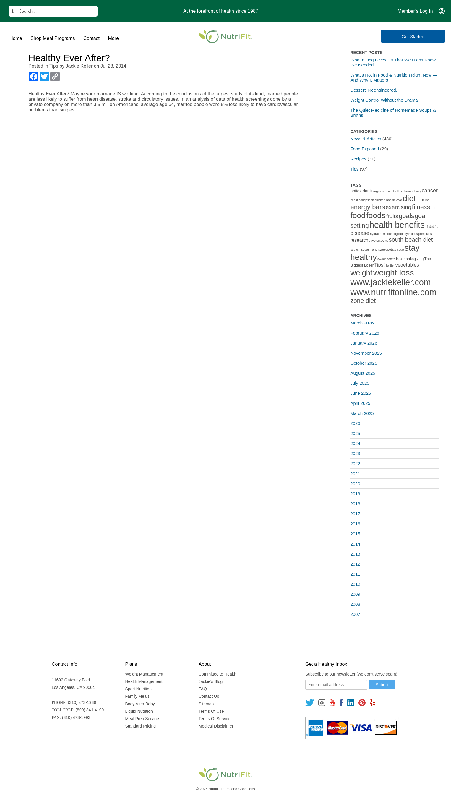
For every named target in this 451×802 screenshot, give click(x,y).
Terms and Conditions (238, 789)
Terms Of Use (211, 711)
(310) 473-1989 (82, 702)
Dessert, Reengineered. (373, 89)
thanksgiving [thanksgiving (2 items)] (413, 258)
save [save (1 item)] (372, 240)
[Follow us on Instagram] (321, 702)
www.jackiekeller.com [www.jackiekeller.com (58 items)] (390, 282)
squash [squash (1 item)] (355, 249)
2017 (355, 513)
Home (15, 38)
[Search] (53, 11)
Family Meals (137, 696)
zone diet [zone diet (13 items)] (363, 300)
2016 (355, 523)
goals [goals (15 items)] (406, 216)
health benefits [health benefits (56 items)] (397, 225)
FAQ (203, 688)
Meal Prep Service (142, 718)
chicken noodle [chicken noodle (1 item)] (385, 200)
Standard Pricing (140, 726)
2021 (355, 473)
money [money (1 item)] (403, 234)
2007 (355, 614)
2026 (355, 423)
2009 (355, 594)
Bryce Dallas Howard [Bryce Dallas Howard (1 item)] (399, 191)
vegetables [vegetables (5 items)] (407, 265)
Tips (53, 66)
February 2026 (364, 332)
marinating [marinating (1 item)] (390, 234)
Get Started (418, 36)
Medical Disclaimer (216, 726)
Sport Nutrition (138, 688)
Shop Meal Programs (52, 38)
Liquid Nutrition (139, 711)
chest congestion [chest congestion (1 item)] (362, 200)
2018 (355, 503)
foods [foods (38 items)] (375, 215)
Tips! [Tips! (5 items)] (379, 265)
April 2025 (360, 403)
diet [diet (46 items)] (409, 198)
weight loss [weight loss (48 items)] (393, 272)
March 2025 (362, 413)
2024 (355, 443)
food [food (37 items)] (358, 215)
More (113, 38)
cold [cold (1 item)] (399, 200)
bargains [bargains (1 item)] (377, 191)
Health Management (143, 681)
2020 (355, 483)
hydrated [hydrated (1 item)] (376, 234)
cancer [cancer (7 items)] (430, 191)
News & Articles (365, 138)
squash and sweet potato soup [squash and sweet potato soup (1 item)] (382, 249)
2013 (355, 553)
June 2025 (360, 393)
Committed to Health (217, 674)
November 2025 (366, 352)
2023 (355, 453)
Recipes (358, 158)
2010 (355, 584)
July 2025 (359, 383)
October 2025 (363, 363)
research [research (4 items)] (359, 240)
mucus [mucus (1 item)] (413, 234)
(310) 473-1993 (76, 717)
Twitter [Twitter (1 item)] (390, 265)
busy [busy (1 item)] (417, 191)
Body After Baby (140, 704)
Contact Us (209, 696)
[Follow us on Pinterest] (362, 702)
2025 (355, 433)
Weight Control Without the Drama (384, 100)
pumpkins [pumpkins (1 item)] (425, 234)
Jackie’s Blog (211, 681)
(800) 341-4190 (90, 709)
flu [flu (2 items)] (433, 208)
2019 (355, 493)
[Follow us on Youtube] (332, 702)
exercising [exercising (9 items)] (398, 207)
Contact (91, 38)
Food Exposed (364, 148)
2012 (355, 563)
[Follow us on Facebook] (341, 702)
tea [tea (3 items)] (399, 258)
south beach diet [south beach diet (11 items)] (411, 239)
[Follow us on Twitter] (309, 702)
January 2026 (363, 342)
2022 (355, 463)
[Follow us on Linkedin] (350, 702)
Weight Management (144, 674)
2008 (355, 604)
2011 (355, 574)
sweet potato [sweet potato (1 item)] (386, 259)
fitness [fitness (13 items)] (421, 207)
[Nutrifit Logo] (225, 36)
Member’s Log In (415, 11)
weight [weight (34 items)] (361, 272)
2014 (355, 543)
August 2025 (362, 373)
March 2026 (362, 322)
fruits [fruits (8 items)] (392, 216)
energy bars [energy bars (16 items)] (367, 207)
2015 (355, 533)
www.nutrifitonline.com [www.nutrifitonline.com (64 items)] (393, 292)
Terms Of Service (214, 718)
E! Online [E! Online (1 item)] (422, 200)
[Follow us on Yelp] (372, 702)
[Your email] (336, 685)
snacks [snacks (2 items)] (382, 240)
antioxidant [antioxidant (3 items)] (360, 191)
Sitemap (206, 704)
